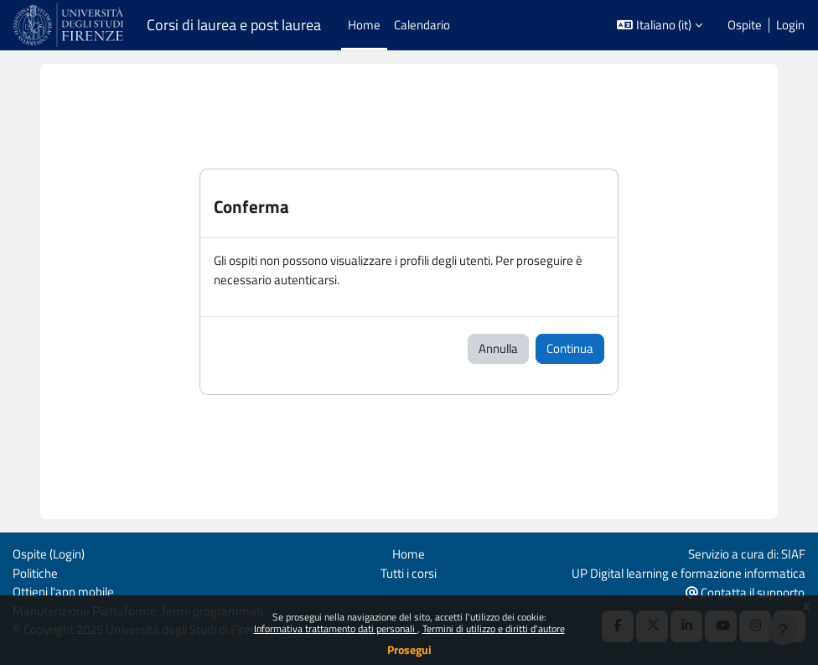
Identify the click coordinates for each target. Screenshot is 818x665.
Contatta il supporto (745, 592)
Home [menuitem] (364, 24)
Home (408, 554)
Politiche (35, 573)
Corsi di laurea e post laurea (234, 24)
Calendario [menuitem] (422, 24)
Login (790, 25)
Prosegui (409, 649)
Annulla (498, 348)
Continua (569, 348)
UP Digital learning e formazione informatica (688, 573)
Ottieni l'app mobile (63, 591)
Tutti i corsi (409, 573)
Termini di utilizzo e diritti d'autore (493, 628)
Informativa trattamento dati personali (335, 628)
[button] (659, 25)
